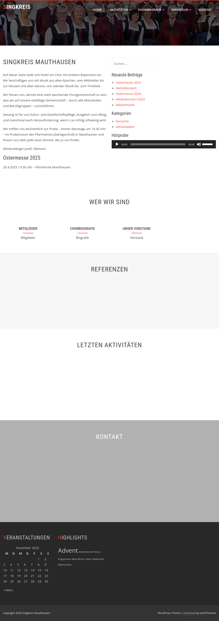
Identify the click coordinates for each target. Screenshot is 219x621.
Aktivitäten (120, 10)
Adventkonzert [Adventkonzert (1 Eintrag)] (86, 551)
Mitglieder (28, 228)
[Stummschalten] (199, 144)
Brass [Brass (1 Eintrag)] (97, 551)
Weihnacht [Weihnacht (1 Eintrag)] (98, 559)
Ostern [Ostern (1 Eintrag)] (88, 559)
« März (8, 590)
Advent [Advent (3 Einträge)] (68, 550)
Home (97, 10)
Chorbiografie (151, 10)
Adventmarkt (125, 105)
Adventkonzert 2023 (130, 99)
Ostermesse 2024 (128, 93)
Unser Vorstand (137, 228)
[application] (164, 144)
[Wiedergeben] (117, 144)
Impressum (181, 10)
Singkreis (17, 7)
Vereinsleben (125, 127)
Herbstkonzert (126, 88)
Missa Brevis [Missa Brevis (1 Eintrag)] (78, 559)
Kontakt (205, 10)
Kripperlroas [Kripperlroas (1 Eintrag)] (64, 559)
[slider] (157, 144)
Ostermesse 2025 (128, 82)
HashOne (189, 613)
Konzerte (122, 121)
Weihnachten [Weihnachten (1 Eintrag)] (65, 564)
